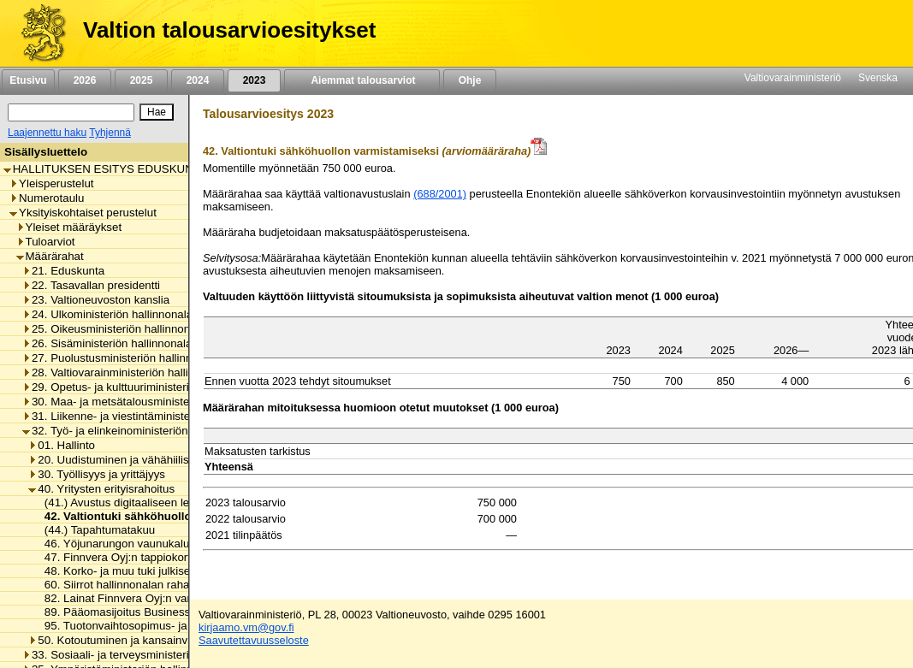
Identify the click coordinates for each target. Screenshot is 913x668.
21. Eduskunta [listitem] (63, 270)
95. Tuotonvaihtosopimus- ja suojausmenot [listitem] (148, 625)
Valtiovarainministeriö (792, 78)
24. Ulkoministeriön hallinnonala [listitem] (107, 314)
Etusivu (27, 80)
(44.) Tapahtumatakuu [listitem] (95, 529)
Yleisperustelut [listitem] (51, 183)
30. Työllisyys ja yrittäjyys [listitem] (96, 474)
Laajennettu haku (47, 133)
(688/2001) (439, 193)
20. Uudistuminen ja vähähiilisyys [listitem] (116, 459)
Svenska (878, 78)
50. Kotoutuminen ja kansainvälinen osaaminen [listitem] (152, 640)
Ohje (470, 80)
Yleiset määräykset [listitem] (69, 227)
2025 (141, 80)
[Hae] (156, 112)
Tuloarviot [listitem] (45, 241)
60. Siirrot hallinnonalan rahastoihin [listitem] (128, 584)
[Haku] (71, 112)
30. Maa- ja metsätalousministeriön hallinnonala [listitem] (147, 401)
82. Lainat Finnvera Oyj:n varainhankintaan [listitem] (148, 598)
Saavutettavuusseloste (254, 640)
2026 (85, 80)
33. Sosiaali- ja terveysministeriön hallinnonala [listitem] (143, 654)
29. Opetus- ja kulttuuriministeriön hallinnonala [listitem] (143, 387)
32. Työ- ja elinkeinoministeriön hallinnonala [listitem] (137, 430)
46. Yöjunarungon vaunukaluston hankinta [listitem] (146, 543)
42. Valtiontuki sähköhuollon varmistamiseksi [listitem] (163, 516)
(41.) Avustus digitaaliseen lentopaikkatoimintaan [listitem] (163, 502)
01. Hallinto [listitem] (61, 445)
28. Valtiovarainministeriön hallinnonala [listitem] (125, 372)
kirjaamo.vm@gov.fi (246, 627)
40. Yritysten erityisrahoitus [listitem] (101, 488)
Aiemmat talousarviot (361, 80)
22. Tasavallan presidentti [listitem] (91, 285)
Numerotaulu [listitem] (46, 198)
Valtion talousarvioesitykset (229, 30)
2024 (198, 80)
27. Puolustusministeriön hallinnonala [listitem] (121, 358)
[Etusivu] (37, 33)
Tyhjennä (110, 133)
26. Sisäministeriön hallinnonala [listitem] (107, 343)
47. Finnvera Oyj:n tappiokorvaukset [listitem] (131, 557)
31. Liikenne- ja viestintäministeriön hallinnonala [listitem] (147, 416)
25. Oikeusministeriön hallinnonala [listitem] (113, 328)
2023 (254, 80)
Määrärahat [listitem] (50, 256)
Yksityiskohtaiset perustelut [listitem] (83, 212)
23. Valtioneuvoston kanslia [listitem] (95, 299)
